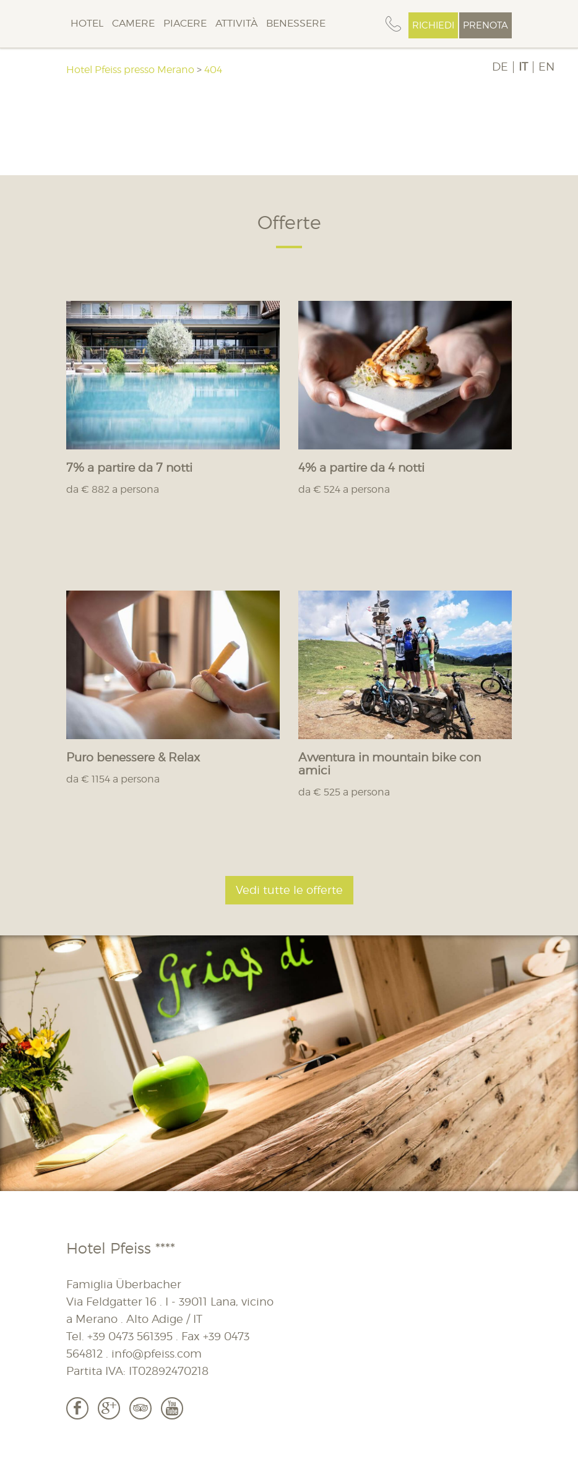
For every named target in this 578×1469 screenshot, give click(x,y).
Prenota (485, 25)
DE (500, 66)
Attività (236, 23)
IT (523, 66)
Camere (133, 23)
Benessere (296, 23)
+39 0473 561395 (130, 1336)
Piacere (185, 23)
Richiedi (433, 25)
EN (546, 66)
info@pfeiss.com (156, 1353)
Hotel (87, 23)
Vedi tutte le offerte (289, 889)
